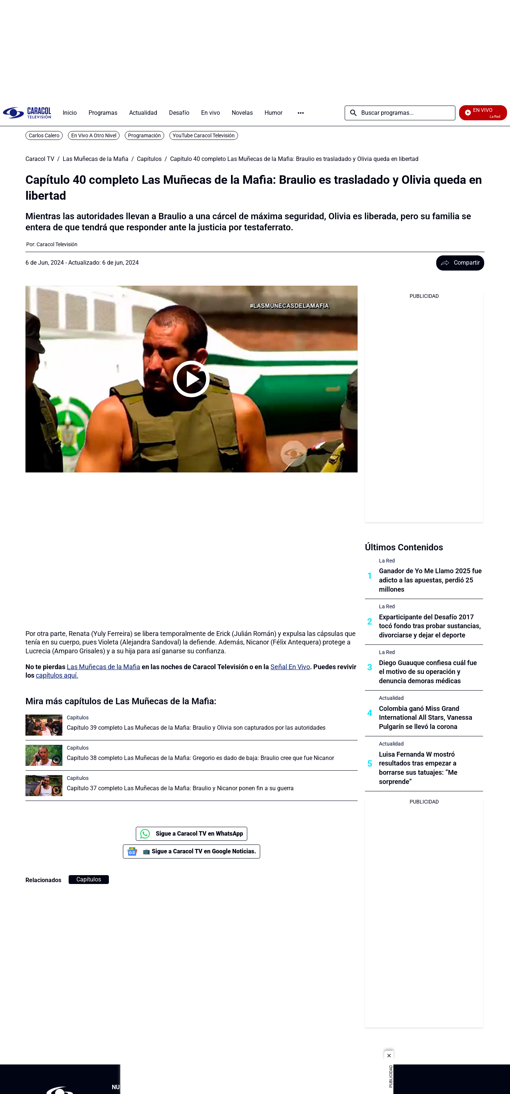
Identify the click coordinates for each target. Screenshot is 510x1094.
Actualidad (391, 698)
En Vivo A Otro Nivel (93, 135)
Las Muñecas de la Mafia (95, 159)
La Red (387, 561)
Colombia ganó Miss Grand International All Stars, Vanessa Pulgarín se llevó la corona (425, 718)
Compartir (460, 262)
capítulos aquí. (57, 675)
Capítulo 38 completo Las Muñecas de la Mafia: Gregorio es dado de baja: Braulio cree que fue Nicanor (200, 757)
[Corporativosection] (395, 1087)
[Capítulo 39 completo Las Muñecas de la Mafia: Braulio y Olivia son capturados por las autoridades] (43, 725)
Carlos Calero (44, 135)
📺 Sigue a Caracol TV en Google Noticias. (191, 851)
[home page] (27, 112)
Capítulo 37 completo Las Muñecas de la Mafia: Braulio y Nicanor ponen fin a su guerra (180, 788)
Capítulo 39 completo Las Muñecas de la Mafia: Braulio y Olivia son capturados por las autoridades (196, 727)
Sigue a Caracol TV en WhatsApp (191, 834)
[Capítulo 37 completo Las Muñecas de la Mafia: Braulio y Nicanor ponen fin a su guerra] (43, 785)
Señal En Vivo (290, 667)
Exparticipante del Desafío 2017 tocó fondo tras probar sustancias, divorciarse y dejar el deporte (430, 626)
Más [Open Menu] (300, 113)
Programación (144, 135)
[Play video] (191, 379)
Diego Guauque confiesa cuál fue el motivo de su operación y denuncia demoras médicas (428, 672)
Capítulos (149, 159)
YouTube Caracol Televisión (204, 135)
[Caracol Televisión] (57, 244)
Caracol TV (39, 159)
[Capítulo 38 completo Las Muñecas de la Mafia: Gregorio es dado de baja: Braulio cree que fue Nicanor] (43, 755)
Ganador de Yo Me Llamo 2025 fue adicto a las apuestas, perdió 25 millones (430, 580)
